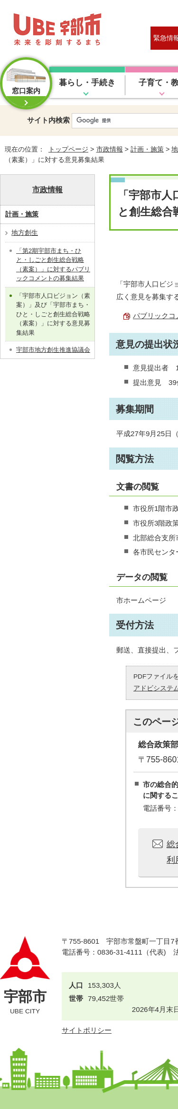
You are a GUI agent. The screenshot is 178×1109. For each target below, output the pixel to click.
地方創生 (24, 232)
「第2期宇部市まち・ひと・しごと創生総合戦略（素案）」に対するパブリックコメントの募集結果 (53, 264)
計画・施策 (147, 149)
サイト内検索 (48, 120)
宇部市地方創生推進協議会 (53, 349)
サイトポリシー (87, 1030)
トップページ (68, 149)
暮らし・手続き (87, 82)
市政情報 (109, 149)
